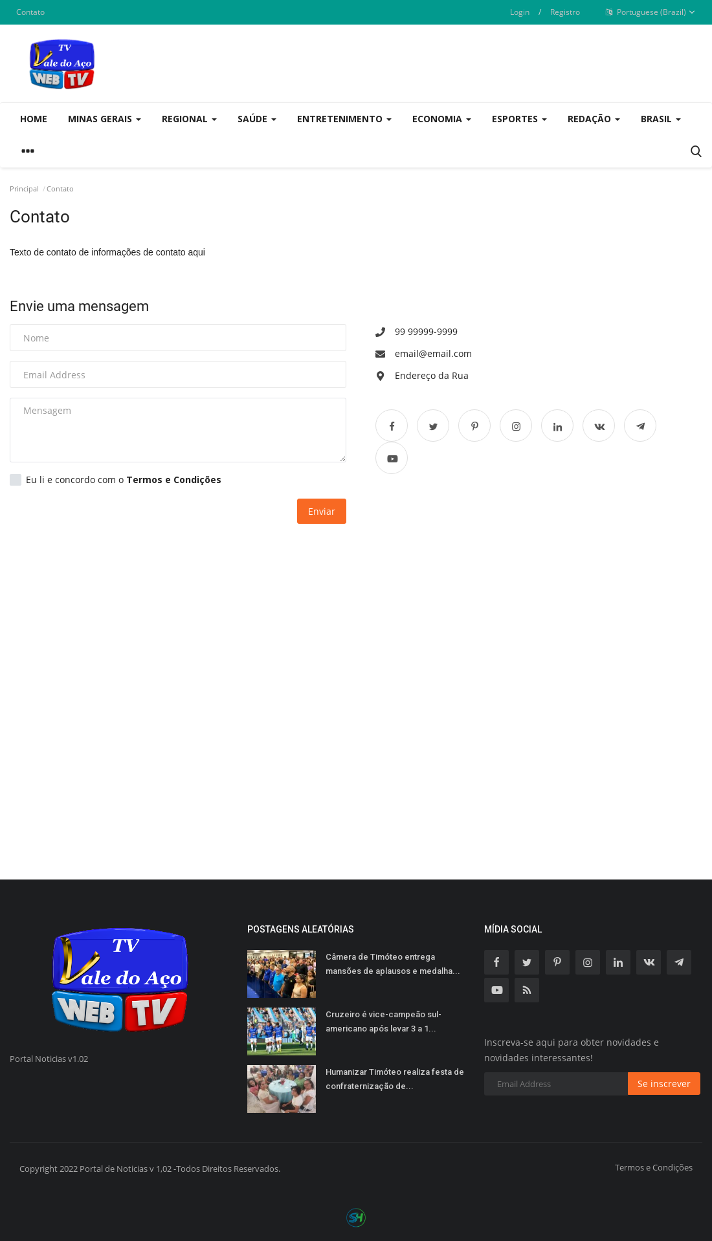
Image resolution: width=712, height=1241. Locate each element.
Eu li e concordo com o (115, 480)
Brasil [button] (661, 119)
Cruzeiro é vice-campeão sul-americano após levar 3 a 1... (383, 1021)
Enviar (321, 511)
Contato (30, 11)
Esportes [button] (519, 119)
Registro (565, 11)
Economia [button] (441, 119)
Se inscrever (664, 1083)
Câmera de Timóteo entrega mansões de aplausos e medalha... (393, 964)
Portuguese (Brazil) (650, 12)
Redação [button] (594, 119)
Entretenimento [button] (344, 119)
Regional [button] (189, 119)
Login (519, 11)
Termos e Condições (654, 1167)
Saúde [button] (257, 119)
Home (33, 119)
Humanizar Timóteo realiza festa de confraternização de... (395, 1079)
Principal (24, 188)
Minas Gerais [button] (104, 119)
